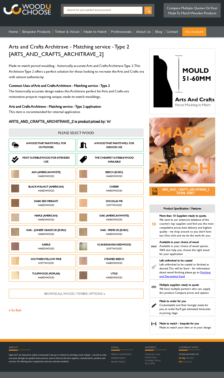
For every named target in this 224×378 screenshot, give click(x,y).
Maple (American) (34, 217)
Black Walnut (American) (37, 188)
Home (13, 31)
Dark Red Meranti (34, 203)
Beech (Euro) (101, 174)
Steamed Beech (101, 261)
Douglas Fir (101, 203)
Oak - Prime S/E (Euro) (103, 232)
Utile (100, 275)
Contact (172, 31)
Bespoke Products (36, 31)
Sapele (32, 246)
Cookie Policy (118, 358)
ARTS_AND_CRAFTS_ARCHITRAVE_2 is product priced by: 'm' (60, 122)
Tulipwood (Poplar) (35, 275)
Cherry (100, 188)
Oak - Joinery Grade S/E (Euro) (38, 232)
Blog (158, 31)
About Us (143, 31)
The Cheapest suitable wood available (106, 159)
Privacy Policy (118, 361)
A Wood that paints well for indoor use (106, 145)
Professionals (121, 31)
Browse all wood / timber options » (74, 293)
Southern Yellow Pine (36, 261)
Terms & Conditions (121, 354)
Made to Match (95, 31)
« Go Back (15, 310)
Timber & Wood (67, 31)
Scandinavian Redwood (105, 246)
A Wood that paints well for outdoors (38, 145)
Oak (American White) (104, 217)
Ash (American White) (36, 174)
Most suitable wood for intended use (40, 159)
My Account (194, 31)
